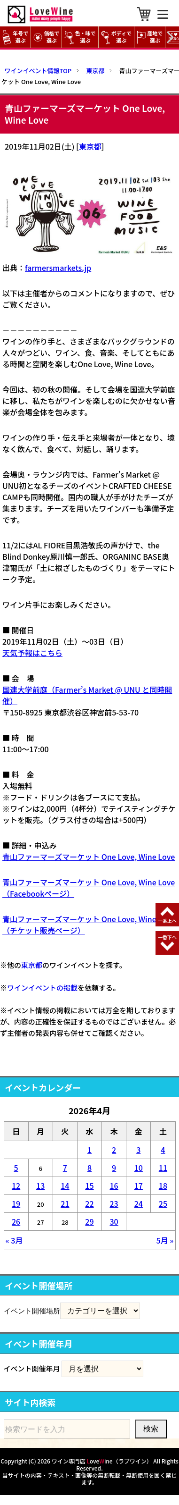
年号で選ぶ (15, 37)
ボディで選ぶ (116, 37)
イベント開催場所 (32, 1310)
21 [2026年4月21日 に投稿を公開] (65, 1203)
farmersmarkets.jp (58, 267)
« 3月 (14, 1240)
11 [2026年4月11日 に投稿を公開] (163, 1167)
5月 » (165, 1240)
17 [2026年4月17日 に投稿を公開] (138, 1185)
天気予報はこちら (32, 652)
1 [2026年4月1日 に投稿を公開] (89, 1149)
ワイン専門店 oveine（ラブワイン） (102, 1461)
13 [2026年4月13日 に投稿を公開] (40, 1185)
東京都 (90, 146)
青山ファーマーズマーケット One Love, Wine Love (88, 856)
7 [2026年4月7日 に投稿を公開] (65, 1167)
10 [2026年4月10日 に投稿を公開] (138, 1167)
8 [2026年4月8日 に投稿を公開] (89, 1167)
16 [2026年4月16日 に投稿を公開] (114, 1185)
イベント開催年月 (32, 1368)
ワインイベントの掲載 (42, 987)
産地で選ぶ (150, 37)
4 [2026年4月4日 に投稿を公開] (163, 1149)
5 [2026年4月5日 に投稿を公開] (16, 1167)
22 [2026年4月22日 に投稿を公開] (89, 1203)
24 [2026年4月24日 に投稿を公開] (138, 1203)
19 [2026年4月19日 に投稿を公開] (16, 1203)
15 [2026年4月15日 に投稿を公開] (89, 1185)
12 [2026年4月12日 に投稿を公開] (16, 1185)
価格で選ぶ (46, 37)
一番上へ (167, 920)
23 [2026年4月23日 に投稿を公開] (114, 1203)
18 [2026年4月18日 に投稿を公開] (163, 1185)
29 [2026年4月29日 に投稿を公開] (89, 1221)
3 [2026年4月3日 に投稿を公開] (138, 1149)
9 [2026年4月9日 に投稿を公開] (114, 1167)
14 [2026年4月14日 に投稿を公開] (65, 1185)
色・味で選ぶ (79, 37)
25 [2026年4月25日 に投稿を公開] (163, 1203)
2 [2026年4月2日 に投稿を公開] (114, 1149)
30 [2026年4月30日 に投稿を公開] (114, 1221)
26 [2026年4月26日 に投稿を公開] (16, 1221)
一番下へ (167, 937)
